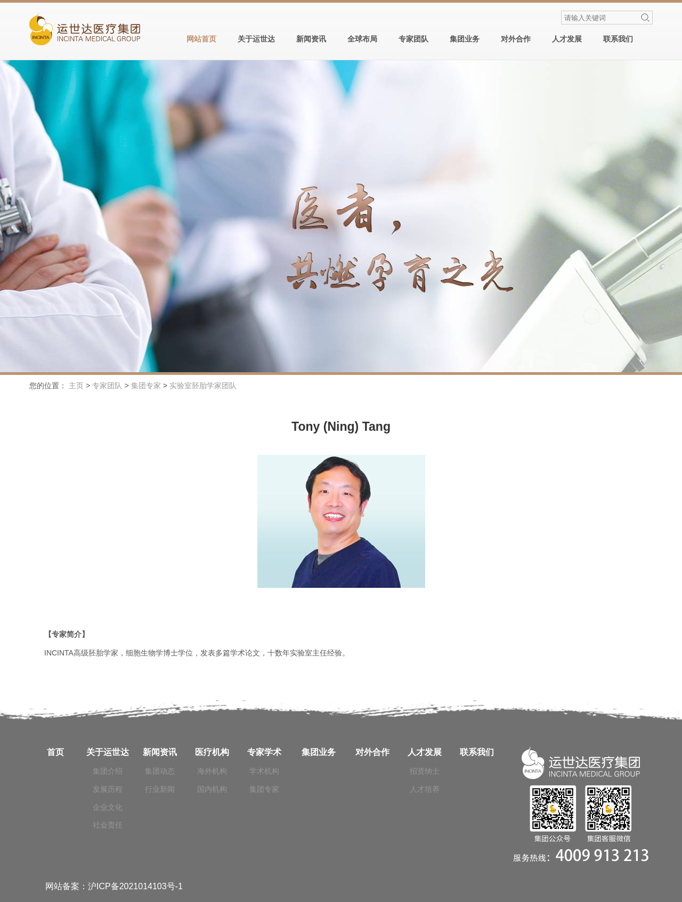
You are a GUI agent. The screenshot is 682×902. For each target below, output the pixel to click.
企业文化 (108, 807)
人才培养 (425, 789)
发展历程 (108, 789)
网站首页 (201, 39)
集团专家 (146, 385)
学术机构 (264, 771)
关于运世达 (256, 39)
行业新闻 (160, 789)
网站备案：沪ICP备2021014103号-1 (114, 886)
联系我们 (618, 39)
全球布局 (362, 39)
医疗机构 (212, 752)
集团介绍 (108, 771)
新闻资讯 (311, 39)
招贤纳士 (425, 771)
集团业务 (465, 39)
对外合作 (516, 39)
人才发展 (567, 39)
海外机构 (212, 771)
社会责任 (108, 825)
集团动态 (160, 771)
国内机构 (212, 789)
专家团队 (413, 39)
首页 (55, 752)
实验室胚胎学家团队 (203, 385)
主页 (76, 385)
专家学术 (264, 752)
